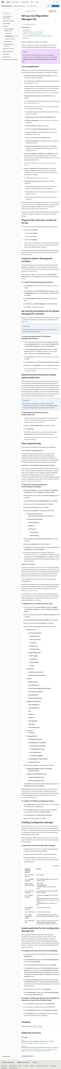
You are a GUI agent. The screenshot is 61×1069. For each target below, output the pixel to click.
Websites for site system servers (29, 590)
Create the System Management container (32, 34)
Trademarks (3, 1068)
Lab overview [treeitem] (8, 33)
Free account (55, 6)
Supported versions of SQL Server (41, 106)
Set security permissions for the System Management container (37, 36)
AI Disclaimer (4, 1066)
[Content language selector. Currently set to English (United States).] (8, 1062)
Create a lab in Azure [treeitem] (10, 38)
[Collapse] (18, 10)
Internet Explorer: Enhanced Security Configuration (46, 92)
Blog (19, 1066)
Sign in (57, 2)
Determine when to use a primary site (38, 826)
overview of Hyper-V (43, 178)
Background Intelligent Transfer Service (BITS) (35, 567)
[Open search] (54, 2)
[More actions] (58, 11)
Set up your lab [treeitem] (8, 36)
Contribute (25, 1066)
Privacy (31, 1066)
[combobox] (10, 13)
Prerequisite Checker (49, 837)
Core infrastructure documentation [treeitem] (7, 17)
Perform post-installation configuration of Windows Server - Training (37, 1041)
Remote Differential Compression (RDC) (31, 594)
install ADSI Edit (33, 271)
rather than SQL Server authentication (49, 120)
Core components (27, 30)
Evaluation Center (33, 83)
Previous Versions (13, 1066)
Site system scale (25, 830)
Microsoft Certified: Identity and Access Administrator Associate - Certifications (39, 1047)
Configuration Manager (30, 11)
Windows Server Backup (38, 422)
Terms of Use (53, 1066)
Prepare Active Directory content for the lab (32, 32)
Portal (49, 6)
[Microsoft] (3, 2)
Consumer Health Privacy (41, 1066)
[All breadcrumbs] (22, 11)
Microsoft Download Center (31, 103)
